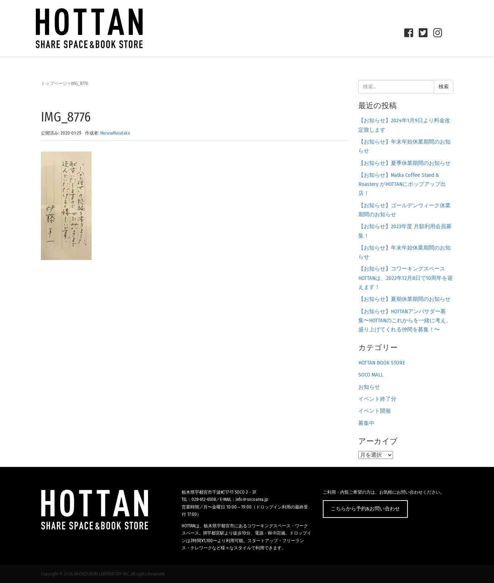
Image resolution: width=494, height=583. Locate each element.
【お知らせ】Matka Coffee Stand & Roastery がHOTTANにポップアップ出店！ (402, 184)
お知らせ (369, 387)
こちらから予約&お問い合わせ (365, 509)
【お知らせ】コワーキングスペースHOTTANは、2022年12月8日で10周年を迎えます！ (405, 277)
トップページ (54, 83)
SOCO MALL (370, 374)
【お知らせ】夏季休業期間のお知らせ (404, 163)
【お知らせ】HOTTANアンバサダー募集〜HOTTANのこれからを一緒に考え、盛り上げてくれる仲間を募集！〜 (404, 320)
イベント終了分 (377, 399)
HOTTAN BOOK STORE (381, 362)
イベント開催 (374, 411)
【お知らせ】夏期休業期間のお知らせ (404, 299)
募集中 (366, 423)
